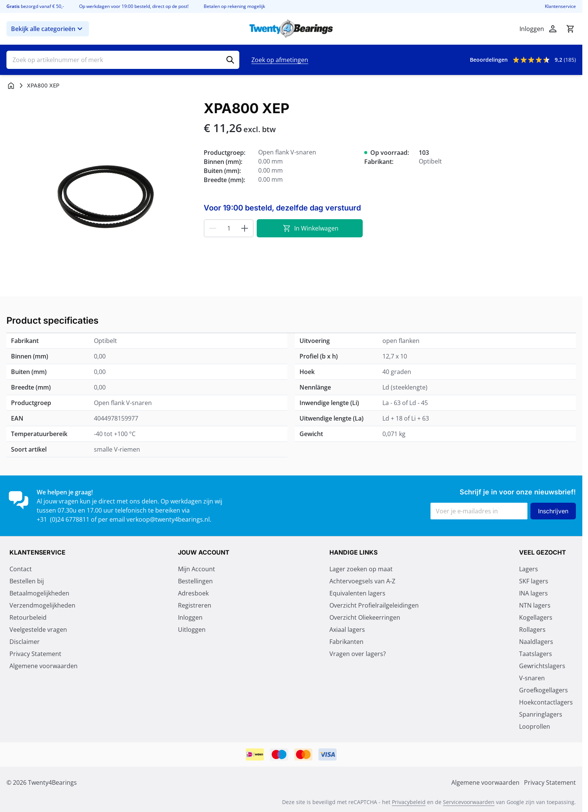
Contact (20, 569)
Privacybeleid (409, 802)
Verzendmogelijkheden (42, 605)
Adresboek (193, 593)
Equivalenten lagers (357, 593)
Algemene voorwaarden (43, 666)
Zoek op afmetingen (279, 60)
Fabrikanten (346, 641)
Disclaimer (24, 641)
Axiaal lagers (347, 629)
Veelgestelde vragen (38, 629)
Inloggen (190, 617)
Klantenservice (560, 6)
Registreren (194, 605)
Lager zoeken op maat (361, 569)
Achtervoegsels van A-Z (362, 581)
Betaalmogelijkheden (39, 593)
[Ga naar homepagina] (11, 85)
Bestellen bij (26, 581)
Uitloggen (192, 629)
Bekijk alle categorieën (47, 28)
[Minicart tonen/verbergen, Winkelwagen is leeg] (570, 28)
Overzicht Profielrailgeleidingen (374, 605)
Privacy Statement (35, 654)
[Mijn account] (552, 28)
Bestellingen (195, 581)
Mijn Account (196, 569)
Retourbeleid (28, 617)
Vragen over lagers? (357, 654)
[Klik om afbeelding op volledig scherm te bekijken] (101, 195)
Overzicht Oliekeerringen (364, 617)
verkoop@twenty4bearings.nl (168, 519)
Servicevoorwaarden (468, 802)
